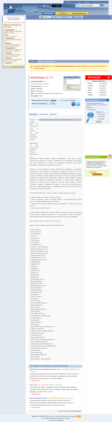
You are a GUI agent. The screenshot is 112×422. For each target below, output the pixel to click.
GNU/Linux (64, 17)
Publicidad (86, 2)
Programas (26, 10)
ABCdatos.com (50, 416)
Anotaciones (43, 114)
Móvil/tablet (77, 17)
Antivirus (41, 61)
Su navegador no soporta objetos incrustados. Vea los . (14, 43)
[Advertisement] (69, 40)
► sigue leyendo (35, 380)
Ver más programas (64, 411)
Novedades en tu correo (99, 2)
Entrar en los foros (18, 67)
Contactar (51, 420)
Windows (45, 17)
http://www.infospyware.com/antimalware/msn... (49, 93)
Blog (79, 2)
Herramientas (50, 61)
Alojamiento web (70, 2)
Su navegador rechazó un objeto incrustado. (14, 19)
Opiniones (53, 114)
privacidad (60, 418)
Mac (54, 17)
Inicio (47, 5)
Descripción (33, 114)
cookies (67, 418)
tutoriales (34, 10)
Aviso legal (45, 418)
